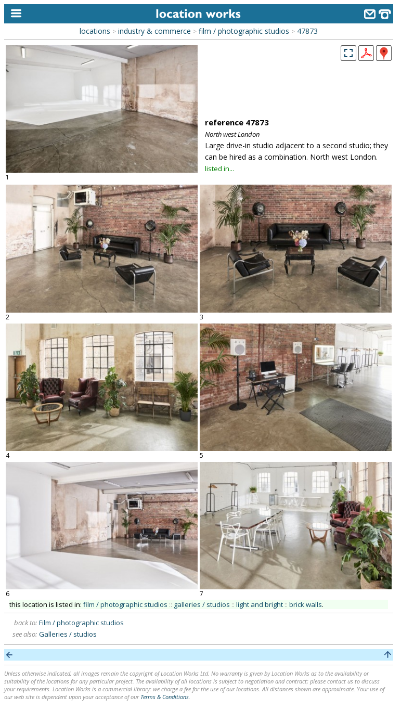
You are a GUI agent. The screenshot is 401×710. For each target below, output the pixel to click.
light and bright (259, 604)
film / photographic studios (244, 31)
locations (95, 31)
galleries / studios (202, 604)
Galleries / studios (68, 634)
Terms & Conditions (164, 697)
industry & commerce (154, 31)
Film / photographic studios (81, 622)
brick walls (305, 604)
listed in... (219, 168)
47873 (307, 31)
